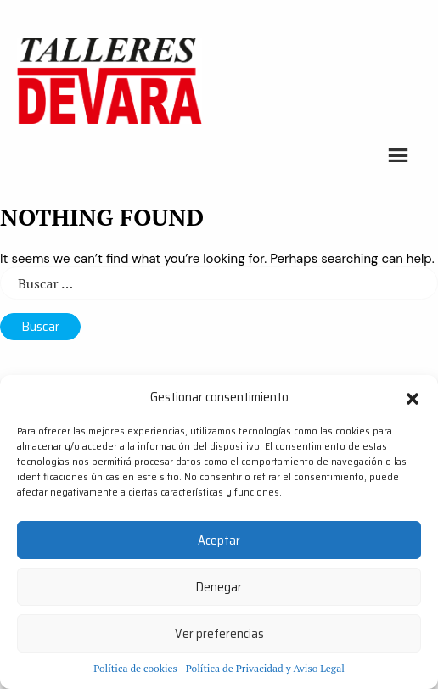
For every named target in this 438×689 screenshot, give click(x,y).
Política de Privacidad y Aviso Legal (265, 668)
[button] (412, 397)
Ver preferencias (219, 634)
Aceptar (219, 540)
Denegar (219, 587)
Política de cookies (135, 668)
